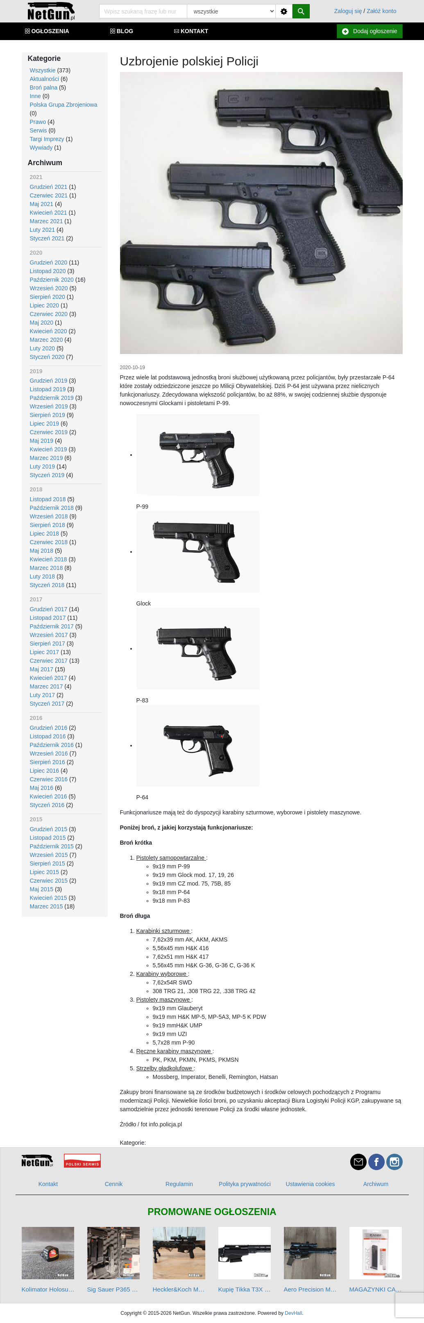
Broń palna (44, 87)
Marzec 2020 (46, 339)
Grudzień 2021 (49, 187)
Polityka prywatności (245, 1184)
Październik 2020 (52, 279)
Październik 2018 (52, 508)
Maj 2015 (42, 889)
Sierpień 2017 (47, 643)
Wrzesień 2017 (49, 635)
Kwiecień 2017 (48, 678)
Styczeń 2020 (47, 357)
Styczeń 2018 (47, 585)
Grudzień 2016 (49, 727)
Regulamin (179, 1184)
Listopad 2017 (48, 617)
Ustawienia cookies (310, 1184)
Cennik (114, 1184)
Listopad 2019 (48, 389)
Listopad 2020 (48, 271)
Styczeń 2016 (47, 805)
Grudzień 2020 (49, 262)
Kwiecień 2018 (48, 559)
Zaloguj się (348, 11)
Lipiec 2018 (44, 533)
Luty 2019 (42, 466)
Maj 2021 (42, 204)
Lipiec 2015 (44, 872)
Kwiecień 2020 (48, 331)
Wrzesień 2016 (49, 753)
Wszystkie (43, 70)
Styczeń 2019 (47, 475)
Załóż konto (381, 11)
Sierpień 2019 (47, 415)
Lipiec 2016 (44, 770)
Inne (35, 96)
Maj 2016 (42, 788)
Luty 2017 (42, 695)
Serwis (38, 130)
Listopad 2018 (48, 499)
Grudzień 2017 (49, 609)
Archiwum (375, 1184)
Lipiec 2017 (44, 652)
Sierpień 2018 (47, 525)
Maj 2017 (42, 669)
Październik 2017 (52, 626)
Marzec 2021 (46, 221)
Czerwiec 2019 (49, 432)
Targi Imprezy (47, 139)
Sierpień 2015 (47, 863)
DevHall (293, 1313)
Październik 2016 (52, 745)
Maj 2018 (42, 550)
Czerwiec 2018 (49, 542)
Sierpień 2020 (47, 297)
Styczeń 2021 (47, 238)
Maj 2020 (42, 322)
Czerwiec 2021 (49, 195)
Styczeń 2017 (47, 703)
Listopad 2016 (48, 736)
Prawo (38, 122)
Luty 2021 (42, 229)
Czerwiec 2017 (49, 660)
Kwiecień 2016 (48, 796)
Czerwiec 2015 (49, 880)
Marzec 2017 (46, 686)
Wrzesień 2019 (49, 406)
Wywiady (41, 147)
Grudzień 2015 (49, 829)
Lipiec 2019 (44, 423)
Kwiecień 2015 (48, 898)
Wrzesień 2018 (49, 516)
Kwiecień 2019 (48, 449)
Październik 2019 (52, 398)
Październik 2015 (52, 846)
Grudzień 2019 (49, 380)
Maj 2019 (42, 440)
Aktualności (44, 79)
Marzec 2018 (46, 568)
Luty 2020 (42, 348)
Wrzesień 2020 (49, 288)
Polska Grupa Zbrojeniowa (63, 104)
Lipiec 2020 (44, 305)
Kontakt (48, 1184)
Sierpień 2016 (47, 762)
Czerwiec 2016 (49, 779)
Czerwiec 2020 (49, 314)
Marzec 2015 (46, 906)
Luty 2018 (42, 576)
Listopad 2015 (48, 837)
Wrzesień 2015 (49, 855)
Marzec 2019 (46, 458)
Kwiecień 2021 (48, 212)
